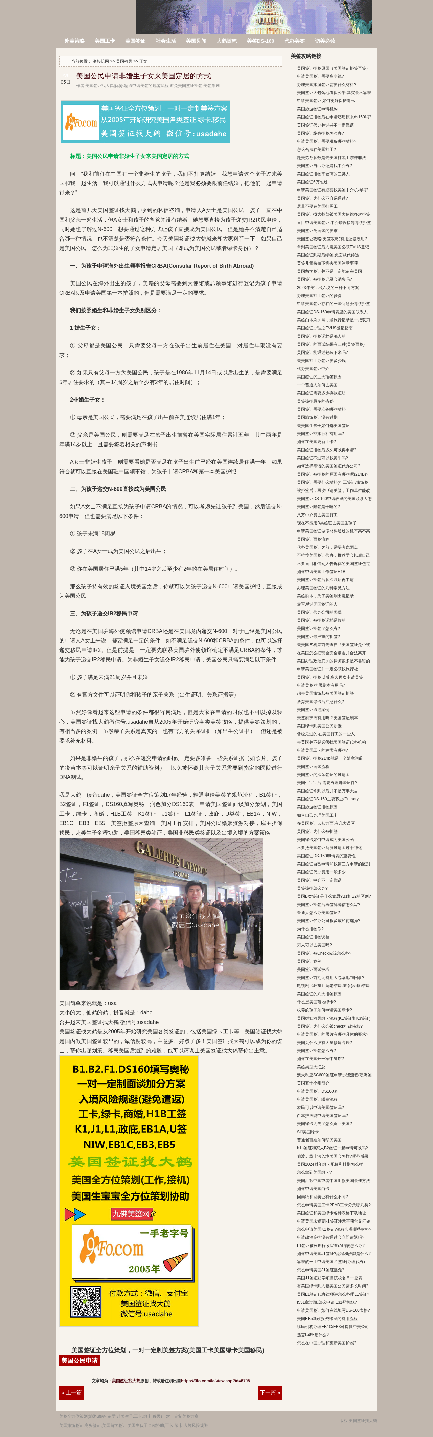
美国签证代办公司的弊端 (319, 612)
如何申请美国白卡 (313, 1188)
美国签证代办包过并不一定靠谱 (325, 125)
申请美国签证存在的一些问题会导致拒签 (333, 303)
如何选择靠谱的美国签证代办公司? (328, 466)
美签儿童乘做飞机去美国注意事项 (327, 263)
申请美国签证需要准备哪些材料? (326, 141)
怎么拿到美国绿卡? (314, 1172)
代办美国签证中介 (313, 368)
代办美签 (294, 41)
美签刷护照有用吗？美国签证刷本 (327, 717)
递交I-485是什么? (313, 1334)
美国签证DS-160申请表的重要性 (326, 855)
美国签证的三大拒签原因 (319, 376)
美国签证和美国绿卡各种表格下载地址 (331, 1213)
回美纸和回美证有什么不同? (322, 1196)
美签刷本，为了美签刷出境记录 (325, 596)
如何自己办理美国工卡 (317, 815)
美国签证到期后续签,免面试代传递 (328, 255)
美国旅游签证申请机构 (317, 109)
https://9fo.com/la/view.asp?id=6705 (215, 1380)
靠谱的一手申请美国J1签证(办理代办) (331, 1261)
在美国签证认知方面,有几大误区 (326, 823)
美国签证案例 (309, 961)
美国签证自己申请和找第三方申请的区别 (333, 864)
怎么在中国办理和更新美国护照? (326, 1343)
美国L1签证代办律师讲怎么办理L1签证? (333, 1294)
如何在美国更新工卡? (316, 441)
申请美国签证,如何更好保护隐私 (326, 100)
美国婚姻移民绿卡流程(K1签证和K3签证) (333, 1018)
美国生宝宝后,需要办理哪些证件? (327, 782)
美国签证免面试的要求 (317, 230)
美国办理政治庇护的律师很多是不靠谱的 (333, 661)
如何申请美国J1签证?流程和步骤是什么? (334, 1253)
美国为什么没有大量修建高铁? (324, 1042)
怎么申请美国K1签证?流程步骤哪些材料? (334, 1229)
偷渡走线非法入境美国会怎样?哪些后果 (332, 1156)
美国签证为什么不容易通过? (322, 198)
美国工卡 (105, 41)
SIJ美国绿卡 (308, 1132)
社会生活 (166, 41)
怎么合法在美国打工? (316, 149)
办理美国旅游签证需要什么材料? (326, 84)
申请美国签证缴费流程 (317, 1099)
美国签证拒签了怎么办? (318, 628)
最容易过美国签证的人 (317, 604)
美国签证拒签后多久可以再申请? (326, 450)
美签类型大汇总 (311, 1067)
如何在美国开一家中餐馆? (320, 1058)
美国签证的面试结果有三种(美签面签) (331, 344)
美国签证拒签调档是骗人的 (321, 336)
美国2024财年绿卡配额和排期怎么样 (330, 1164)
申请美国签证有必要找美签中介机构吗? (332, 190)
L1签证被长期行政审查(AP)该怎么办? (331, 1245)
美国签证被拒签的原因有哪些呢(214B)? (332, 474)
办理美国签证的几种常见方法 (323, 588)
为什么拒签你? (310, 929)
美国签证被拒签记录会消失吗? (324, 279)
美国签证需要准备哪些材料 (321, 409)
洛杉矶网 (96, 12)
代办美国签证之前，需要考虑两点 (327, 547)
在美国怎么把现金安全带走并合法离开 (331, 653)
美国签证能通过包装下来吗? (322, 352)
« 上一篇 (71, 1392)
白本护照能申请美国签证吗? (322, 1115)
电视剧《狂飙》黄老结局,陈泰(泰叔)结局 (333, 985)
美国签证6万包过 (312, 182)
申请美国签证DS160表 (317, 1091)
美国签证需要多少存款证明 (321, 393)
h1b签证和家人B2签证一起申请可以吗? (332, 1148)
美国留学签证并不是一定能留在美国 (329, 271)
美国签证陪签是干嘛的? (318, 506)
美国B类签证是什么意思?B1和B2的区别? (334, 896)
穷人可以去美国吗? (314, 945)
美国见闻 (196, 41)
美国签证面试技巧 (313, 969)
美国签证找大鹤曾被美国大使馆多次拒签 (333, 214)
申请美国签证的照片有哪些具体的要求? (332, 1034)
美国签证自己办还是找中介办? (324, 165)
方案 (194, 1416)
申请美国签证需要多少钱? (320, 76)
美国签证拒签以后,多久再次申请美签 (330, 677)
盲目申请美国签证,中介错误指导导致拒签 (334, 222)
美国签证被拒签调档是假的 (321, 620)
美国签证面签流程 (313, 539)
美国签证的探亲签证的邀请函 (323, 774)
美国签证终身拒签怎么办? (320, 133)
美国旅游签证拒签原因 (317, 807)
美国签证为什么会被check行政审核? (330, 1026)
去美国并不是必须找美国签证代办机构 (331, 742)
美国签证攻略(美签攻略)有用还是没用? (332, 238)
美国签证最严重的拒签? (318, 636)
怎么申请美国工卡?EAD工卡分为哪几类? (334, 1205)
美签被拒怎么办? (312, 888)
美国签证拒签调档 (313, 937)
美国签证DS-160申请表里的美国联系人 (332, 312)
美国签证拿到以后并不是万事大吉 (327, 791)
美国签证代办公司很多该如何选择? (328, 920)
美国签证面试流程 (313, 766)
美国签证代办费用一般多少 (321, 872)
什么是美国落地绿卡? (316, 1002)
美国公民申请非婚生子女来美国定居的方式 (143, 76)
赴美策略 (74, 41)
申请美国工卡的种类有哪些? (322, 750)
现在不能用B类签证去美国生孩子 (327, 523)
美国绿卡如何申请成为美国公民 (325, 839)
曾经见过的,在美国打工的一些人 (326, 734)
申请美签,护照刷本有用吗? (321, 685)
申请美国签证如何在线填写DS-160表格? (333, 1310)
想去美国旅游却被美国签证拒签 (325, 693)
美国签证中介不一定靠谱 (319, 880)
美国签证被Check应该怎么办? (324, 953)
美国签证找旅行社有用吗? (320, 433)
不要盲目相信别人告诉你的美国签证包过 (333, 563)
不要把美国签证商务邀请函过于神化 (329, 847)
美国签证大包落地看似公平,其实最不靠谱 (334, 92)
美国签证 (135, 41)
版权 (344, 1420)
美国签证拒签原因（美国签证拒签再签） (333, 68)
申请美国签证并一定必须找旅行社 (327, 669)
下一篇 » (270, 1392)
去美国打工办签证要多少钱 (321, 360)
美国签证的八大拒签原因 (319, 993)
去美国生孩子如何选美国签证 (323, 425)
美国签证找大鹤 (126, 1380)
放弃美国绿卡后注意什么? (320, 701)
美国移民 (124, 61)
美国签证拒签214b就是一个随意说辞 (330, 758)
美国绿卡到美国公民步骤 (319, 726)
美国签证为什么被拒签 (317, 831)
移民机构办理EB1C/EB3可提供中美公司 (333, 1326)
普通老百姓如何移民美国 (319, 1140)
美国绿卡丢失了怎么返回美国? (324, 1123)
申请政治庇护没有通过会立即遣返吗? (330, 1237)
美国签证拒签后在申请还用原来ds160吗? (334, 117)
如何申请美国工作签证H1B (321, 571)
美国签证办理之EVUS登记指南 (325, 328)
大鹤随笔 (226, 41)
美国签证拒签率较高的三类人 (323, 174)
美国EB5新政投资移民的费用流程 (327, 1318)
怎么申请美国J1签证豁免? (320, 1270)
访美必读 (325, 41)
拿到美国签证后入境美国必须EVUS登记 (333, 247)
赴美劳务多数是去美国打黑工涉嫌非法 (331, 157)
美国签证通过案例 (313, 709)
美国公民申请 (79, 1360)
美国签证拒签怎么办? (316, 1050)
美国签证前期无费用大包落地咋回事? (330, 977)
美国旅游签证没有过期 (317, 417)
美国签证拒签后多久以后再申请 (325, 579)
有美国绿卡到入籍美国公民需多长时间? (332, 1286)
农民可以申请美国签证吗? (320, 1107)
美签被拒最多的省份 (315, 401)
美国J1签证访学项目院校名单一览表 (329, 1278)
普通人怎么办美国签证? (318, 912)
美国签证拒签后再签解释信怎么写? (328, 904)
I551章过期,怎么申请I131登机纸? (327, 1302)
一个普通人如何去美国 (317, 385)
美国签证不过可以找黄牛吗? (322, 458)
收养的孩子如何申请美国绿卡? (324, 1010)
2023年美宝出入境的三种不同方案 (328, 287)
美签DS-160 (260, 41)
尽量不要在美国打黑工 (317, 206)
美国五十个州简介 (313, 1083)
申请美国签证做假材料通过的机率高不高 (333, 531)
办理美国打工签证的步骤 (319, 295)
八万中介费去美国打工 (317, 514)
